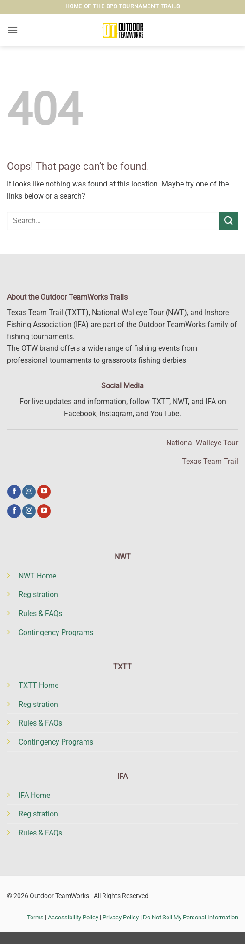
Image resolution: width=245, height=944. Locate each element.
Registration (38, 594)
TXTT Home (38, 685)
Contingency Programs (56, 632)
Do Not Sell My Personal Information (190, 917)
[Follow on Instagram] (29, 492)
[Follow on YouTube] (44, 492)
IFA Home (34, 795)
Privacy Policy (121, 917)
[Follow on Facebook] (14, 492)
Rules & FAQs (40, 613)
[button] (12, 30)
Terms (35, 917)
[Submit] (228, 221)
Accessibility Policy (73, 917)
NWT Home (37, 576)
